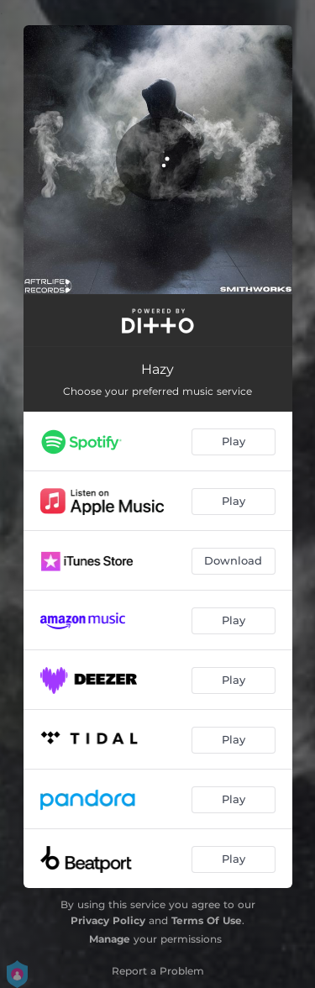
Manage (109, 939)
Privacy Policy (108, 920)
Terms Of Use (206, 920)
